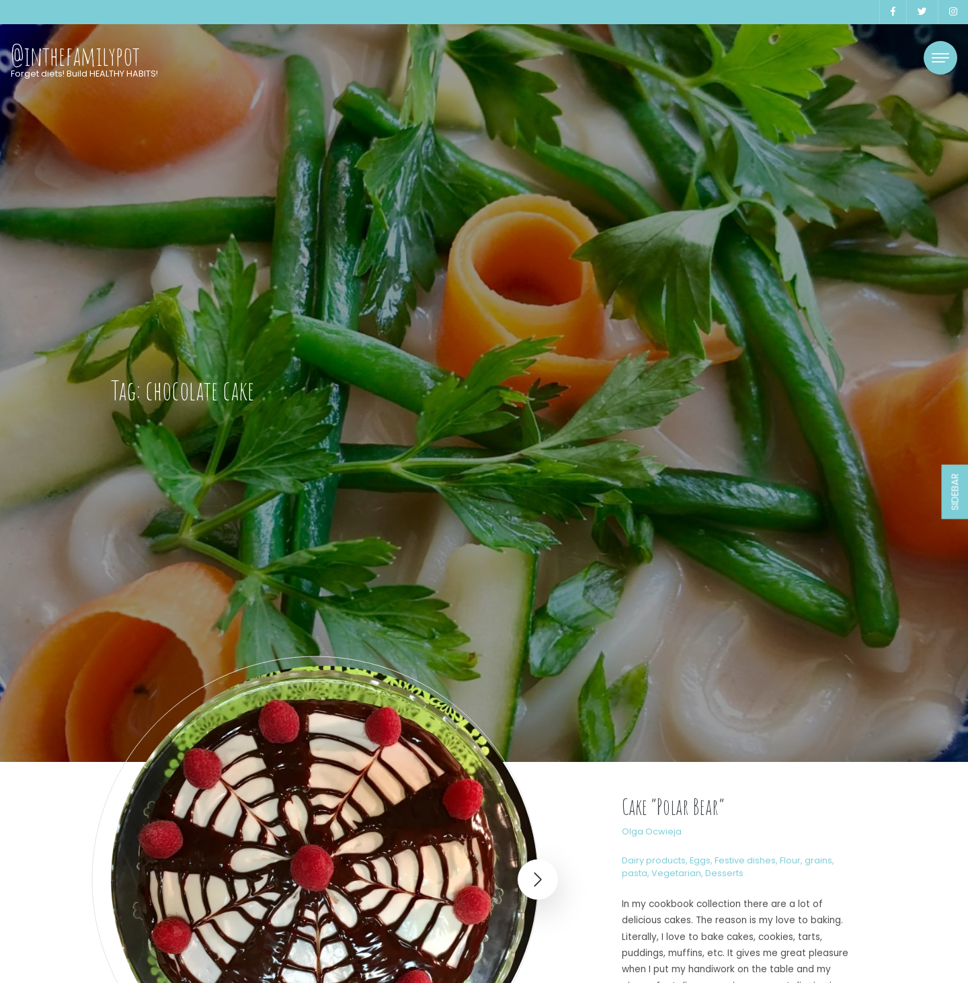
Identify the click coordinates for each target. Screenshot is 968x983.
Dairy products (654, 860)
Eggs (700, 860)
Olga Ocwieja (652, 831)
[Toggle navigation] (940, 58)
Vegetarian (676, 873)
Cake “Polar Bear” (673, 806)
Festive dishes (745, 860)
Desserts (724, 873)
